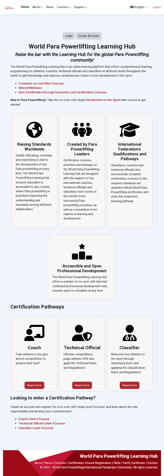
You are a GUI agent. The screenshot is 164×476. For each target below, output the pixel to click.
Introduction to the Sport (103, 100)
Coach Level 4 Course (34, 419)
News (48, 463)
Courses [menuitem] (62, 7)
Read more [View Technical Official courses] (82, 385)
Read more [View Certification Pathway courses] (34, 385)
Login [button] (68, 36)
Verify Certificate (134, 463)
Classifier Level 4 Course (36, 428)
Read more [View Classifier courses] (129, 385)
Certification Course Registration (89, 463)
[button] (139, 7)
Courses (60, 463)
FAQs (117, 463)
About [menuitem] (36, 7)
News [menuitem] (50, 7)
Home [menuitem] (25, 7)
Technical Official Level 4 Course (42, 423)
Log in (157, 7)
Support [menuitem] (79, 7)
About (38, 463)
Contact (152, 463)
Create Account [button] (88, 36)
